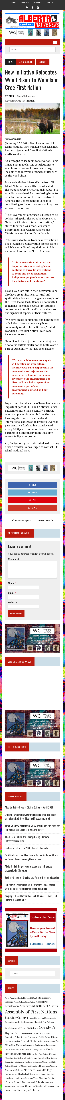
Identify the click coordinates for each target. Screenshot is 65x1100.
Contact (51, 2)
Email (11, 592)
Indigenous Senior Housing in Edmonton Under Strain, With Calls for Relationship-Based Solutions (30, 887)
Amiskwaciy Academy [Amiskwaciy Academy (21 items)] (18, 1006)
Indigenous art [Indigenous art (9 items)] (29, 1045)
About (13, 2)
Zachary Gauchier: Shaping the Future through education (32, 877)
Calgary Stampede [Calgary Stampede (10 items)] (12, 1022)
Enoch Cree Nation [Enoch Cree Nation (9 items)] (12, 1041)
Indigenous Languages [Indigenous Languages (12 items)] (45, 1045)
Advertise (38, 2)
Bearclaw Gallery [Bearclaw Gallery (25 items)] (15, 1017)
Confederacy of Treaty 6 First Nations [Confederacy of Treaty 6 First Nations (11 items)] (37, 1022)
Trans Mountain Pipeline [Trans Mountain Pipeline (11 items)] (44, 1078)
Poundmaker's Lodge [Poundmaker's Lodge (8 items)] (12, 1078)
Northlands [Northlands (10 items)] (9, 1074)
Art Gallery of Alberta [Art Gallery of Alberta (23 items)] (44, 1006)
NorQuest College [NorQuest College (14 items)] (14, 1070)
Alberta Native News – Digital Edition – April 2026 (29, 807)
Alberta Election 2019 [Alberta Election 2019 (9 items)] (25, 998)
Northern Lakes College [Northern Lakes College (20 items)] (38, 1070)
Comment (13, 559)
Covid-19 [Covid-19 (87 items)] (47, 1027)
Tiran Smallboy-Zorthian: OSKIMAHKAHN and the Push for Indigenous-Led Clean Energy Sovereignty (32, 828)
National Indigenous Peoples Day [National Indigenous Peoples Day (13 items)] (33, 1057)
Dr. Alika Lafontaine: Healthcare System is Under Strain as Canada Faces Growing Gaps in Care (31, 857)
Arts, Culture (25, 61)
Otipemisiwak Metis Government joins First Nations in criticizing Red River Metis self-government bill (30, 817)
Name (11, 583)
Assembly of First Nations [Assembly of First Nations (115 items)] (31, 1012)
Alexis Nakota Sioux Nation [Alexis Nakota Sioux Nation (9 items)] (24, 1002)
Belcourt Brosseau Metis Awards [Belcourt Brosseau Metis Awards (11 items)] (41, 1018)
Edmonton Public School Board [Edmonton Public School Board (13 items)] (43, 1037)
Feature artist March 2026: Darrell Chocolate (26, 848)
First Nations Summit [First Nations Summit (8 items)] (47, 1041)
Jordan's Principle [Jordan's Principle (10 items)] (12, 1049)
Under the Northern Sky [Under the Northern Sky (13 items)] (37, 1086)
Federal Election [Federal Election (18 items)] (29, 1041)
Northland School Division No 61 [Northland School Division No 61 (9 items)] (27, 1074)
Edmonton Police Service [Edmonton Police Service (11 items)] (16, 1037)
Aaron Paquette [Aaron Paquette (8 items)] (10, 998)
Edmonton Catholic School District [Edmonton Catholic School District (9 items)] (37, 1033)
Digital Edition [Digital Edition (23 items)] (14, 1033)
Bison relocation (26, 96)
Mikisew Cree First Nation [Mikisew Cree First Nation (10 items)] (38, 1054)
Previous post (22, 520)
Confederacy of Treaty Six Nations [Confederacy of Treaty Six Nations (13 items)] (21, 1027)
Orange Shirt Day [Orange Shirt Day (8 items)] (47, 1074)
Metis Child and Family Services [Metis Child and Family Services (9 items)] (32, 1050)
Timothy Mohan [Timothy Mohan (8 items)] (27, 1078)
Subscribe (25, 2)
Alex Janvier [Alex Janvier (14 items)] (42, 1001)
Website (12, 602)
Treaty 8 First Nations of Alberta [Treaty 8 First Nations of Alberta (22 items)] (25, 1082)
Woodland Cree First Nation (20, 100)
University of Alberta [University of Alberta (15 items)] (28, 1090)
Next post (45, 520)
